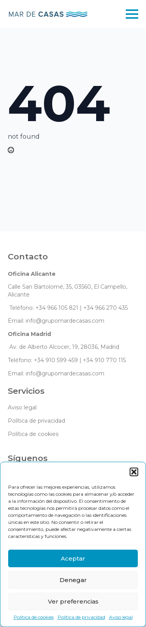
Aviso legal (121, 617)
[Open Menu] (132, 14)
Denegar (73, 580)
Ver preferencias (73, 601)
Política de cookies (34, 617)
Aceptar (73, 558)
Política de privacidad (81, 617)
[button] (134, 472)
